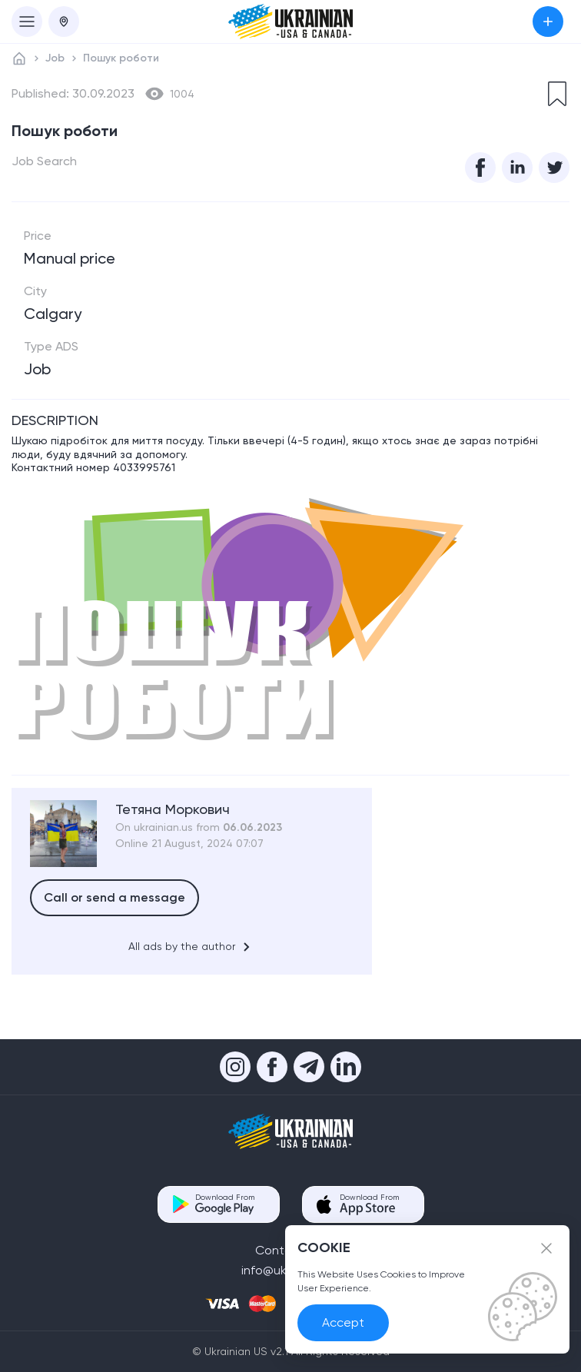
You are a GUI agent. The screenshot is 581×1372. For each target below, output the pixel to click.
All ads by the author (191, 947)
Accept (343, 1322)
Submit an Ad (548, 21)
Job (55, 58)
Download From (224, 1204)
